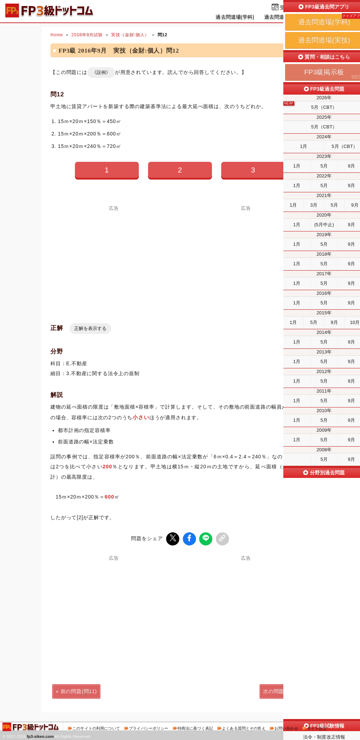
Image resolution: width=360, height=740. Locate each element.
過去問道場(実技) (283, 17)
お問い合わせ (286, 727)
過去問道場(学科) (235, 17)
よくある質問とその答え (244, 727)
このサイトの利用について (96, 727)
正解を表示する (90, 328)
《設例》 (101, 72)
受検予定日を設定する (305, 7)
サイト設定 (317, 727)
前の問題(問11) (79, 690)
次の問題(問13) (281, 690)
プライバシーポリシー (148, 727)
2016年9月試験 (87, 34)
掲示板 (320, 17)
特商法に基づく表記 (195, 727)
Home (56, 34)
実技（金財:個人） (130, 34)
